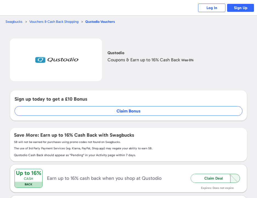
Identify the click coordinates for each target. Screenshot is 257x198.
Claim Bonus (128, 111)
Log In (212, 8)
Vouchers (100, 22)
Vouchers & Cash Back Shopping (53, 22)
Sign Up (240, 8)
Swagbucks (13, 22)
